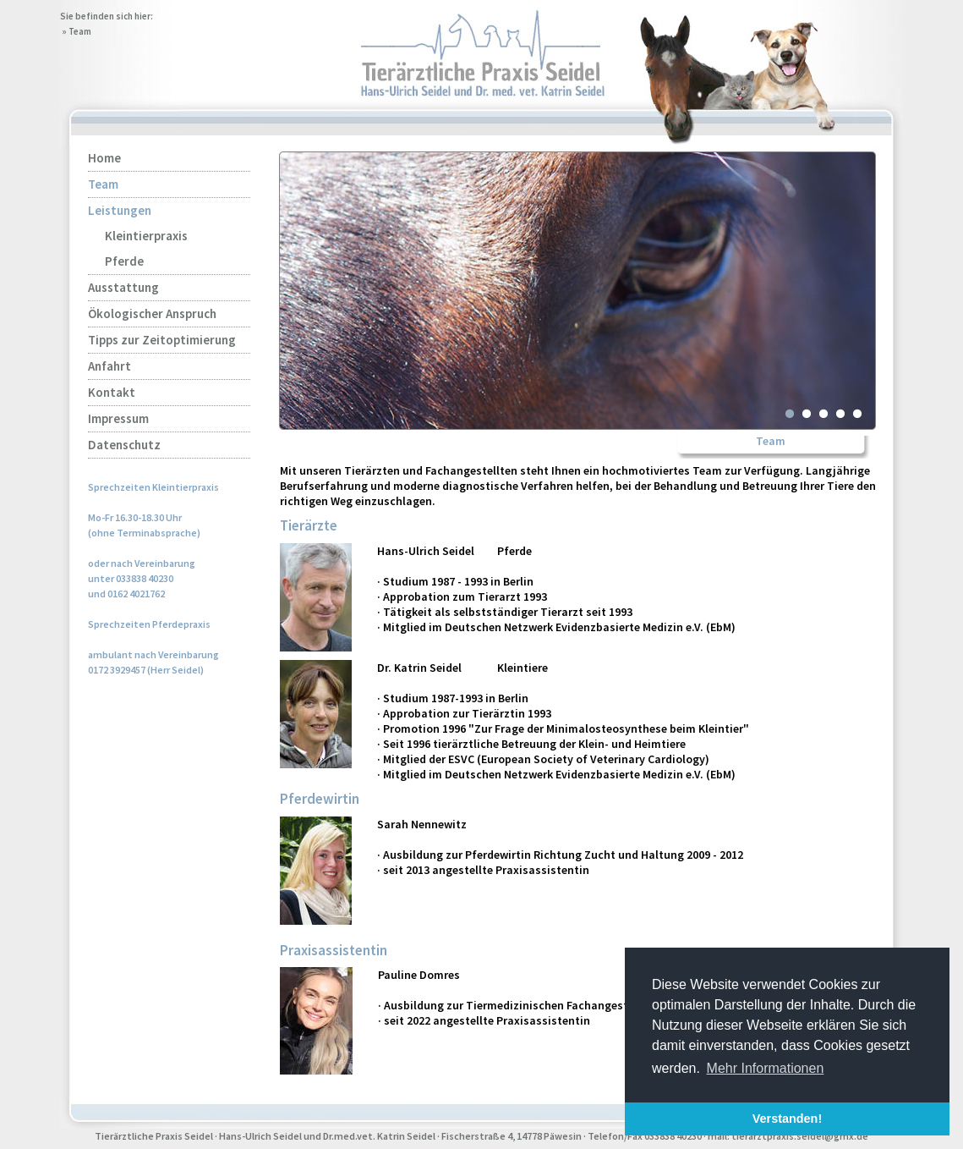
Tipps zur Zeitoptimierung (162, 340)
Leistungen (119, 210)
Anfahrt (109, 366)
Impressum (118, 418)
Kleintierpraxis (146, 236)
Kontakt (111, 392)
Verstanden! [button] (787, 1118)
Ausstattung (123, 287)
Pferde (124, 261)
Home (104, 158)
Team (79, 31)
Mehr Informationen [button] (765, 1068)
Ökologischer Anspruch (152, 313)
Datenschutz (124, 445)
